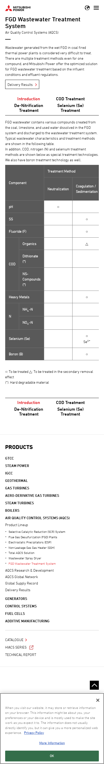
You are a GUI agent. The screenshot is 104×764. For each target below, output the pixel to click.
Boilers (12, 510)
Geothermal (16, 480)
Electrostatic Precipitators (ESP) (30, 542)
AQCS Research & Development (29, 570)
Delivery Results (20, 84)
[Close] (97, 700)
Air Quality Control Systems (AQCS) (37, 518)
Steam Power (17, 465)
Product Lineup (16, 525)
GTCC (9, 458)
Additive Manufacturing (27, 621)
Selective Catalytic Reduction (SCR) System (37, 531)
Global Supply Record (21, 583)
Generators (16, 598)
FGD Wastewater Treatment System (32, 563)
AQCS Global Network (21, 576)
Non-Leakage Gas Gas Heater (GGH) (32, 547)
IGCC (9, 473)
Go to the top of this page (94, 685)
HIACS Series (19, 647)
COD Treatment (70, 98)
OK (52, 756)
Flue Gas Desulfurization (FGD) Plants (33, 537)
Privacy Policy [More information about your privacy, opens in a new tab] (34, 733)
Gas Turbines (17, 488)
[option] (52, 251)
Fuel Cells (15, 613)
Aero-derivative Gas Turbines (32, 495)
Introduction (28, 98)
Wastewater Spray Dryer (25, 558)
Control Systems (21, 606)
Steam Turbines (19, 503)
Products (19, 447)
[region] (52, 728)
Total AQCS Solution (21, 552)
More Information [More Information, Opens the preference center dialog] (52, 743)
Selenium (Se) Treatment (70, 108)
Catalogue (14, 639)
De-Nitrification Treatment (28, 108)
